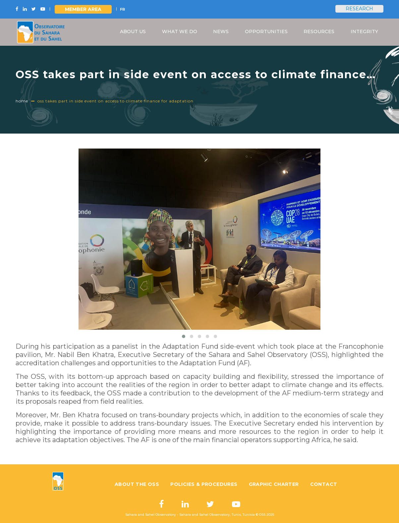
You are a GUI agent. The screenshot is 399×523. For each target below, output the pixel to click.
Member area (83, 9)
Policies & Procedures (203, 484)
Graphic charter (274, 484)
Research (359, 9)
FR (122, 9)
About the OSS (137, 484)
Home (22, 100)
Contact (323, 484)
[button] (184, 336)
